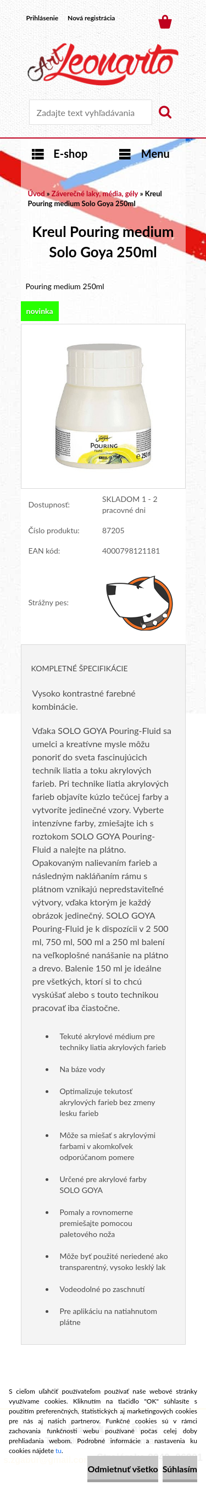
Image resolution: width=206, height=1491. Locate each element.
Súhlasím (180, 1469)
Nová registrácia (91, 18)
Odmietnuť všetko (122, 1469)
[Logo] (103, 64)
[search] (164, 112)
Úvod (36, 193)
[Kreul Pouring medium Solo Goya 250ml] (103, 329)
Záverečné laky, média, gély (95, 193)
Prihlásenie (42, 18)
